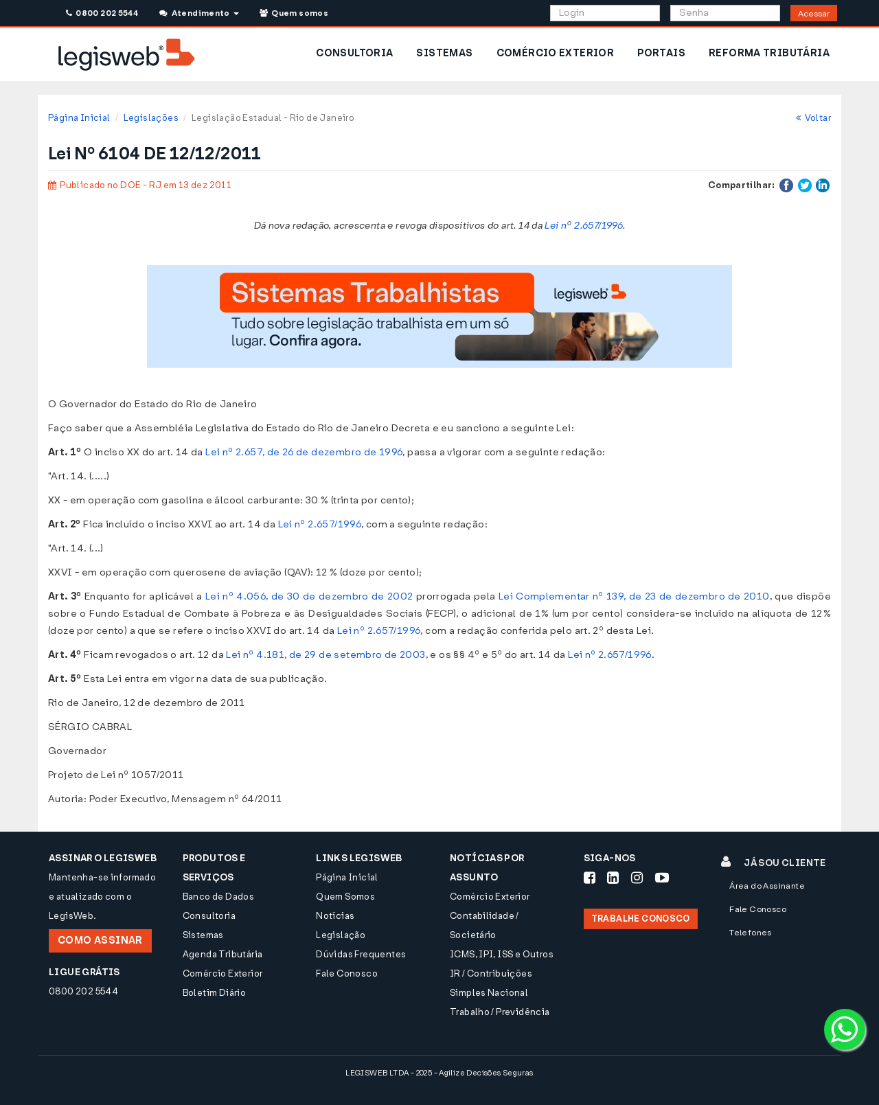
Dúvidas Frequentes (361, 954)
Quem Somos (345, 896)
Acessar (814, 13)
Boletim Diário (214, 993)
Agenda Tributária (223, 954)
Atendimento (198, 13)
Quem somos (294, 13)
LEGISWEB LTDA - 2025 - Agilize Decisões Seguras (439, 1073)
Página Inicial (79, 118)
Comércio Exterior (223, 973)
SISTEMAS (444, 53)
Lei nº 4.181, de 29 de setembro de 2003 (325, 654)
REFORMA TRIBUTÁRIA (769, 53)
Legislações (151, 118)
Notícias (335, 916)
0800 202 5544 (102, 13)
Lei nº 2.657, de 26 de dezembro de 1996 (303, 452)
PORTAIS (661, 53)
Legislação (340, 935)
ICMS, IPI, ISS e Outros (501, 954)
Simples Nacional (489, 993)
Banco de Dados (218, 896)
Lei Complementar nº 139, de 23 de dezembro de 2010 (634, 596)
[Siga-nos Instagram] (637, 878)
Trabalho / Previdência (500, 1012)
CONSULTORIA (354, 53)
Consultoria (209, 916)
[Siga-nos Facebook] (589, 878)
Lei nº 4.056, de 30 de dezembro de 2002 (309, 596)
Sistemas (203, 935)
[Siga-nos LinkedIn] (613, 878)
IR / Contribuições (491, 973)
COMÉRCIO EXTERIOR (555, 53)
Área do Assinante (767, 885)
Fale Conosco (347, 973)
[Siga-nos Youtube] (662, 878)
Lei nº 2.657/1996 (584, 225)
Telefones (750, 932)
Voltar (813, 118)
